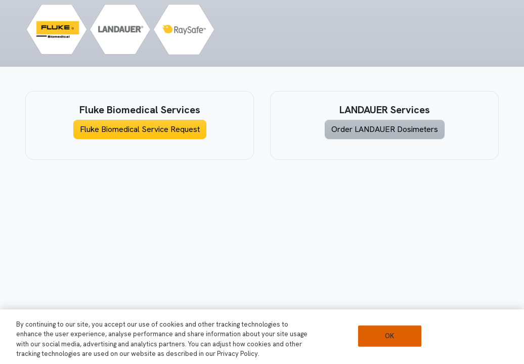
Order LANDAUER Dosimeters (384, 129)
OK (389, 336)
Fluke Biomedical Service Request (140, 129)
